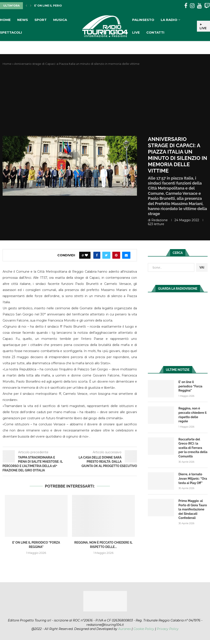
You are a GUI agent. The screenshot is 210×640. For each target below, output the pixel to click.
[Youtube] (199, 6)
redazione (159, 220)
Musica (60, 20)
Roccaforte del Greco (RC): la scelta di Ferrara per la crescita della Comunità (192, 448)
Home (5, 20)
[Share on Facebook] (96, 255)
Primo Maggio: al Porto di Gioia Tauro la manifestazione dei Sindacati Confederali (192, 509)
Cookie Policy (143, 629)
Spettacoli (11, 32)
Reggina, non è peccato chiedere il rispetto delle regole (192, 415)
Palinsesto (143, 20)
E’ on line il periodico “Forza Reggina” (190, 386)
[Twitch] (207, 6)
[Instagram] (192, 6)
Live (136, 32)
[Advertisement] (105, 101)
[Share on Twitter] (106, 255)
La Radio (169, 20)
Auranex (124, 629)
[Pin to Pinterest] (116, 255)
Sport (40, 20)
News (22, 20)
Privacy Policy (168, 629)
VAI (201, 267)
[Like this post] (86, 255)
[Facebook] (186, 6)
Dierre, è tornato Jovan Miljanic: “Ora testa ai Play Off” (192, 478)
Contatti (155, 32)
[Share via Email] (126, 255)
